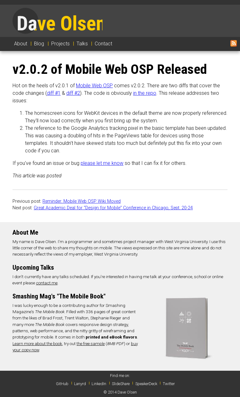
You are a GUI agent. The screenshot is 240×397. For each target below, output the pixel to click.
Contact (103, 44)
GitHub (62, 383)
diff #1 (54, 93)
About (20, 44)
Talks (82, 44)
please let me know (102, 163)
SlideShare (121, 383)
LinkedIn (99, 383)
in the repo (144, 93)
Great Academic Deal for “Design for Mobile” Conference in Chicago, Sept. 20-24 (113, 208)
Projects (60, 44)
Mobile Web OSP (94, 86)
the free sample (91, 343)
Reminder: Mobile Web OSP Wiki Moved (81, 201)
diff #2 (73, 93)
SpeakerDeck (146, 383)
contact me (47, 282)
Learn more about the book (37, 343)
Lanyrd (80, 383)
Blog (39, 44)
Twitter (169, 383)
